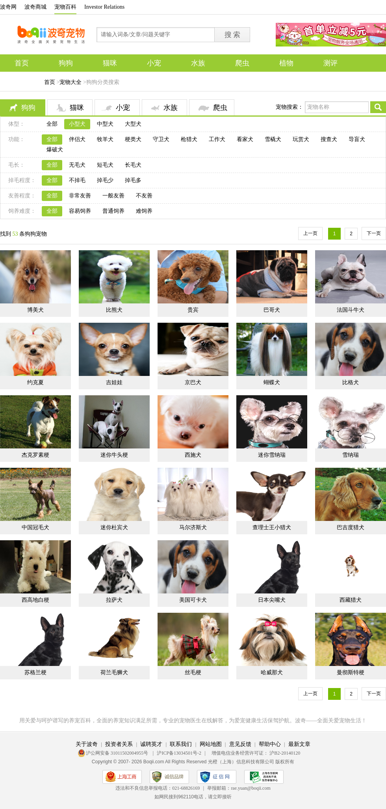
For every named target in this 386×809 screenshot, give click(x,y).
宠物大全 (70, 82)
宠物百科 (65, 7)
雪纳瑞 (350, 455)
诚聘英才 (151, 744)
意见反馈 (240, 744)
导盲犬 (357, 139)
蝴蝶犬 (272, 382)
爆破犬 (54, 150)
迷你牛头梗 (114, 455)
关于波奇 (87, 744)
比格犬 (350, 382)
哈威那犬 (272, 672)
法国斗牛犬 (350, 310)
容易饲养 (80, 211)
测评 (330, 63)
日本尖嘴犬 (272, 600)
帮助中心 (270, 744)
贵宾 (193, 310)
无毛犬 (77, 165)
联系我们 (181, 744)
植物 (286, 63)
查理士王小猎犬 (271, 527)
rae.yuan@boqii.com (250, 788)
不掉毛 (77, 180)
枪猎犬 (189, 139)
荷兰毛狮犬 (114, 672)
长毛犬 (133, 165)
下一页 (374, 233)
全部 (52, 124)
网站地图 (211, 744)
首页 (22, 63)
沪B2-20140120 (284, 753)
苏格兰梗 (35, 672)
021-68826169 (186, 788)
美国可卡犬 (193, 600)
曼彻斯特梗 (350, 672)
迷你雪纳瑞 (272, 455)
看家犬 (245, 139)
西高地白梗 (35, 600)
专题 (22, 80)
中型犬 (105, 124)
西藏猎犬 (351, 600)
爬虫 (242, 63)
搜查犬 (329, 139)
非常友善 (80, 196)
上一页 (310, 233)
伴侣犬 (77, 139)
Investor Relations (104, 7)
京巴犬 (193, 382)
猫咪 (110, 63)
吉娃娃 (114, 382)
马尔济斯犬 (193, 527)
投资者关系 (119, 744)
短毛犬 (105, 165)
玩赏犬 (301, 139)
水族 (198, 63)
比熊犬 (114, 310)
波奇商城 (35, 7)
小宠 (154, 63)
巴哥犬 (272, 310)
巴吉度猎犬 (350, 527)
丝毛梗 (193, 672)
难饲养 (144, 211)
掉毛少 (105, 180)
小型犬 (77, 124)
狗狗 (66, 63)
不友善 (144, 196)
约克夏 (35, 382)
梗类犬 (133, 139)
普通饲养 (113, 211)
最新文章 (299, 744)
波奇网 (8, 7)
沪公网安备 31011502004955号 (118, 753)
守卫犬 (161, 139)
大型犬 (133, 124)
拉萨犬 (114, 600)
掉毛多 (133, 180)
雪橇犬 (273, 139)
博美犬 (35, 310)
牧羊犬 (105, 139)
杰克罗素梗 (35, 455)
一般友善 (113, 196)
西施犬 (193, 455)
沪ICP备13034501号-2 (179, 753)
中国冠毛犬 (35, 527)
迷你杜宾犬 (114, 527)
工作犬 (217, 139)
